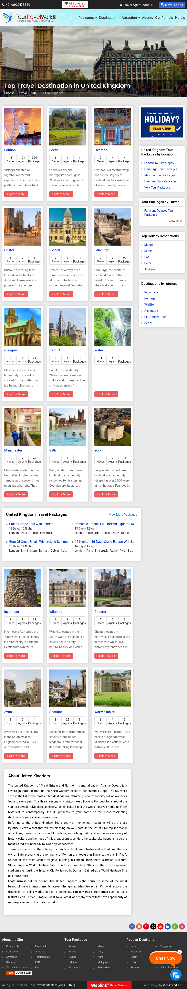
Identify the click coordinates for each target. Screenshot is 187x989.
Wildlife (149, 304)
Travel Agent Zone (136, 5)
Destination (109, 18)
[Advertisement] (162, 394)
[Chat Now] (176, 975)
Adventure (151, 310)
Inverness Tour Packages (160, 181)
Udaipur (73, 962)
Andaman (150, 269)
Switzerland (104, 967)
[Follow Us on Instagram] (182, 926)
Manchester (13, 450)
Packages (88, 18)
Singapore (74, 967)
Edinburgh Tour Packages (160, 169)
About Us (40, 951)
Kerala (148, 251)
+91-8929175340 (16, 5)
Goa (146, 257)
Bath (52, 450)
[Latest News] (139, 926)
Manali (148, 244)
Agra (100, 956)
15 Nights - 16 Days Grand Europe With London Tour (104, 542)
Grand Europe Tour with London (31, 524)
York (97, 450)
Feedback (41, 946)
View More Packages (123, 514)
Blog (37, 967)
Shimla (72, 951)
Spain (134, 956)
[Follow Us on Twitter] (153, 926)
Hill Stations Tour (155, 316)
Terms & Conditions (17, 967)
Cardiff (54, 350)
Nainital (73, 956)
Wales (99, 350)
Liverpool (101, 150)
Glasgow (11, 350)
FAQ (37, 962)
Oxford (54, 250)
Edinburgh (102, 250)
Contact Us (12, 946)
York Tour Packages (157, 187)
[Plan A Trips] (162, 122)
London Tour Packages (159, 163)
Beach (148, 323)
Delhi (147, 263)
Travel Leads (172, 5)
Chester (100, 612)
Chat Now (165, 958)
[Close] (179, 952)
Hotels (180, 18)
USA (133, 962)
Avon (8, 712)
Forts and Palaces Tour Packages (159, 212)
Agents (147, 18)
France (135, 967)
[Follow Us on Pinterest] (146, 926)
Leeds (54, 150)
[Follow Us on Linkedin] (168, 926)
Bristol (9, 250)
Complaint (12, 951)
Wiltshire (55, 612)
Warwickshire (104, 712)
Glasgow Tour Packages (159, 175)
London (10, 150)
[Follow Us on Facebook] (132, 926)
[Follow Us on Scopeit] (175, 926)
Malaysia (102, 962)
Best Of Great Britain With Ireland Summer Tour (39, 542)
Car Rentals (164, 18)
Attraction (131, 18)
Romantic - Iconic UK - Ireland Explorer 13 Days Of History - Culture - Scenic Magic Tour (104, 524)
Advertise (11, 956)
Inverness (11, 612)
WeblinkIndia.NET (174, 985)
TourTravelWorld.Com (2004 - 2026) (52, 985)
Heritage (149, 298)
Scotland (56, 712)
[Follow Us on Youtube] (160, 926)
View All (175, 221)
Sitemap (10, 962)
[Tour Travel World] (29, 17)
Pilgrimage (151, 292)
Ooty (100, 951)
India (133, 946)
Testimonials (42, 956)
